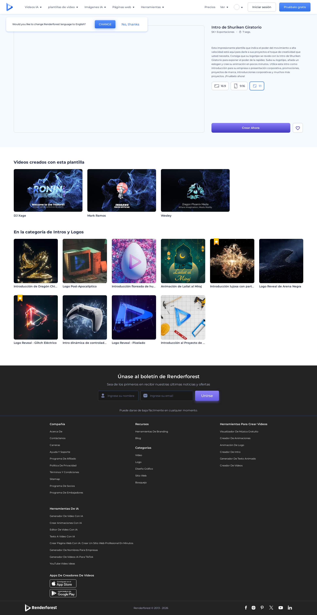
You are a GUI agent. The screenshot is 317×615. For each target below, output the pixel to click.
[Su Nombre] (118, 396)
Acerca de (56, 431)
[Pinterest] (262, 608)
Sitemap (55, 479)
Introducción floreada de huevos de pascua (144, 286)
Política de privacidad (63, 465)
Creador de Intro (230, 451)
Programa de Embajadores (66, 492)
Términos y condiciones (64, 472)
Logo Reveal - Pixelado (128, 343)
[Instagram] (253, 608)
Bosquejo (141, 482)
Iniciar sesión (261, 7)
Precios (210, 7)
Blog (138, 438)
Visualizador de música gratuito (239, 431)
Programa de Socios (62, 485)
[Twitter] (271, 608)
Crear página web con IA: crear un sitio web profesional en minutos (91, 543)
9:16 (239, 86)
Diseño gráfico (144, 468)
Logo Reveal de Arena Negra (280, 286)
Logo (138, 462)
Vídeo (138, 455)
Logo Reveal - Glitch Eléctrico (35, 343)
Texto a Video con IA (62, 536)
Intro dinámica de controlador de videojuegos (97, 343)
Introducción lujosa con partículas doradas (241, 286)
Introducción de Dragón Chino (36, 286)
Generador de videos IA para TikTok (71, 556)
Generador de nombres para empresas (74, 549)
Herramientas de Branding (151, 431)
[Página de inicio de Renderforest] (9, 7)
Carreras (55, 445)
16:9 (220, 86)
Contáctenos (58, 438)
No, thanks (130, 24)
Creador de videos (231, 465)
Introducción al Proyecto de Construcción (191, 343)
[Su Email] (167, 396)
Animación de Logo (232, 445)
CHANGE (105, 24)
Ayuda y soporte (60, 451)
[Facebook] (246, 608)
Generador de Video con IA (66, 516)
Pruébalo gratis (295, 7)
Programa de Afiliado (63, 458)
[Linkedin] (290, 608)
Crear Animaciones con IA (66, 522)
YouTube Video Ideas (62, 563)
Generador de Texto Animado (238, 458)
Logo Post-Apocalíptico (80, 286)
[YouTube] (280, 608)
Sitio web (141, 475)
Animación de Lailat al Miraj (181, 286)
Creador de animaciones (235, 438)
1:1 (256, 86)
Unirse (207, 396)
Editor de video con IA (64, 529)
